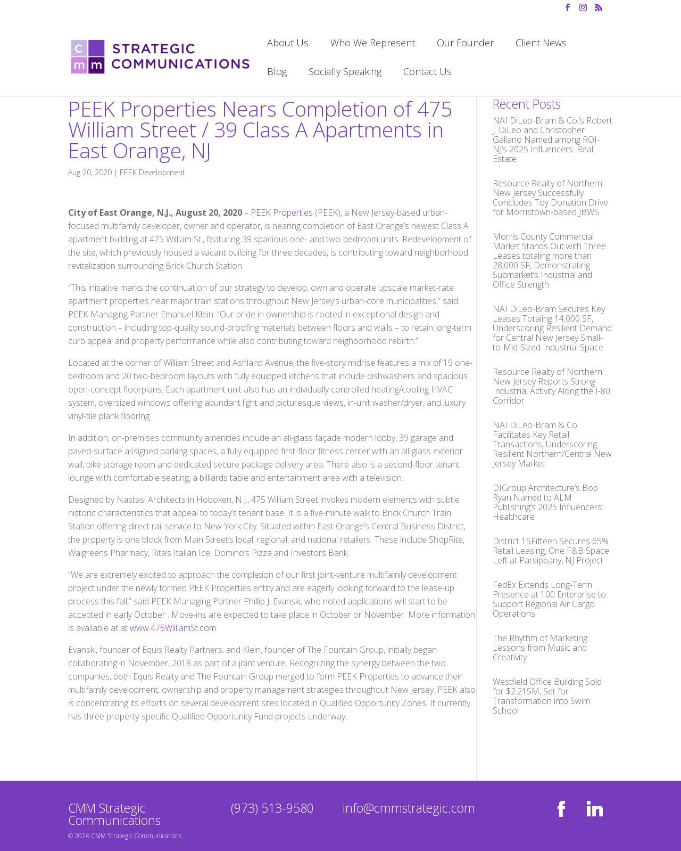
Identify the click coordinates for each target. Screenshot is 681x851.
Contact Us (427, 73)
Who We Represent (372, 44)
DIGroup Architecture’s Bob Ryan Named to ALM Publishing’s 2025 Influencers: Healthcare (548, 502)
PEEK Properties (282, 212)
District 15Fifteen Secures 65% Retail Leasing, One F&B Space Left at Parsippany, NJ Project (551, 550)
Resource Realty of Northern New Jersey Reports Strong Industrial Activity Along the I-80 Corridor (551, 386)
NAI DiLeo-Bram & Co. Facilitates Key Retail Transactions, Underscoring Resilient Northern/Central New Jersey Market (552, 444)
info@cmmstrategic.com (409, 807)
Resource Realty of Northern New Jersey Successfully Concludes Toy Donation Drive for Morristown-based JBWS (550, 197)
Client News (541, 44)
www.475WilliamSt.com (173, 628)
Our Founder (465, 44)
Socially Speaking (345, 73)
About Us (288, 44)
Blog (277, 73)
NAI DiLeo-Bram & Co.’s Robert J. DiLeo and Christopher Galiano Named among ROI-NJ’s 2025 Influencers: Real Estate (552, 139)
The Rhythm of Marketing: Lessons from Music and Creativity (541, 647)
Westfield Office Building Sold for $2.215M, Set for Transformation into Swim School (547, 696)
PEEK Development (152, 172)
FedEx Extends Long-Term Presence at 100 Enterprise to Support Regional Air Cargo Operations (549, 599)
